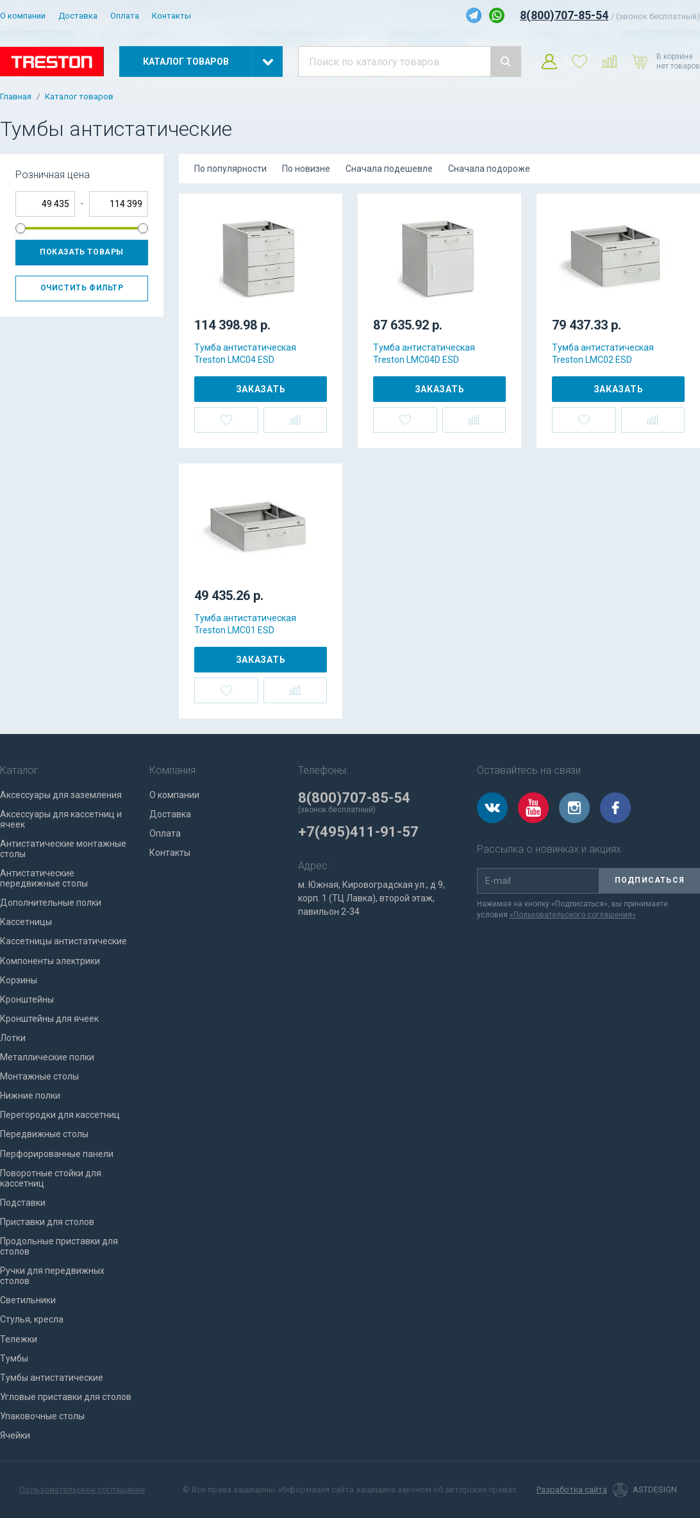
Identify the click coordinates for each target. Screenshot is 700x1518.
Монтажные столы (39, 1076)
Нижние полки (30, 1095)
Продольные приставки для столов (59, 1246)
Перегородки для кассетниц (60, 1115)
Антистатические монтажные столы (63, 848)
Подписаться (650, 880)
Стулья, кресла (31, 1319)
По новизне (306, 168)
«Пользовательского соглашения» (573, 914)
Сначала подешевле (389, 168)
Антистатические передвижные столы (44, 878)
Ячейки (15, 1435)
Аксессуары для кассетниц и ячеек (61, 819)
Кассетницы (26, 922)
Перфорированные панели (56, 1154)
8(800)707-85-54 (564, 15)
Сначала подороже (489, 168)
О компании (23, 16)
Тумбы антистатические (51, 1377)
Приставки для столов (47, 1222)
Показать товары (82, 251)
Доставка (77, 16)
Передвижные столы (44, 1134)
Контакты (171, 16)
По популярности (230, 168)
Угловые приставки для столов (65, 1397)
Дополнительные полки (50, 902)
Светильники (28, 1300)
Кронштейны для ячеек (49, 1018)
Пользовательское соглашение (82, 1489)
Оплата (124, 16)
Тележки (18, 1339)
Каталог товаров (79, 96)
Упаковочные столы (42, 1416)
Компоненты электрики (50, 961)
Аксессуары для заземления (61, 795)
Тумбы (14, 1358)
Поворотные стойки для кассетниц (50, 1178)
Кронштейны (27, 999)
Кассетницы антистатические (63, 941)
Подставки (23, 1202)
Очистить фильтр (82, 287)
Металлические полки (47, 1057)
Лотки (13, 1038)
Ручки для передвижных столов (52, 1275)
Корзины (18, 980)
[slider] (20, 228)
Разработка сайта (572, 1489)
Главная (15, 96)
